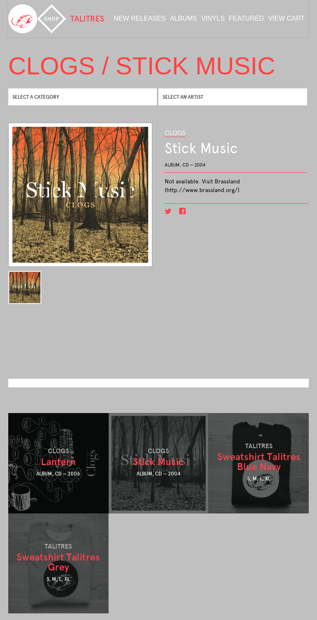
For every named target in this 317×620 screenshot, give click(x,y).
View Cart (286, 18)
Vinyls (213, 18)
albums (183, 18)
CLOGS (175, 133)
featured (246, 18)
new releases (140, 18)
